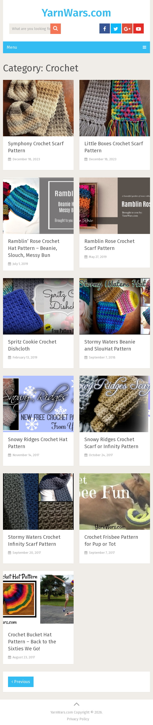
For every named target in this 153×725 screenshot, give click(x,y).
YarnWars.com (76, 12)
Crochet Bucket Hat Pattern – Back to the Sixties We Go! (32, 642)
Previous (21, 681)
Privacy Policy (78, 719)
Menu (12, 47)
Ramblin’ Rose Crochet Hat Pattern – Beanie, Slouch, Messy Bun (33, 248)
